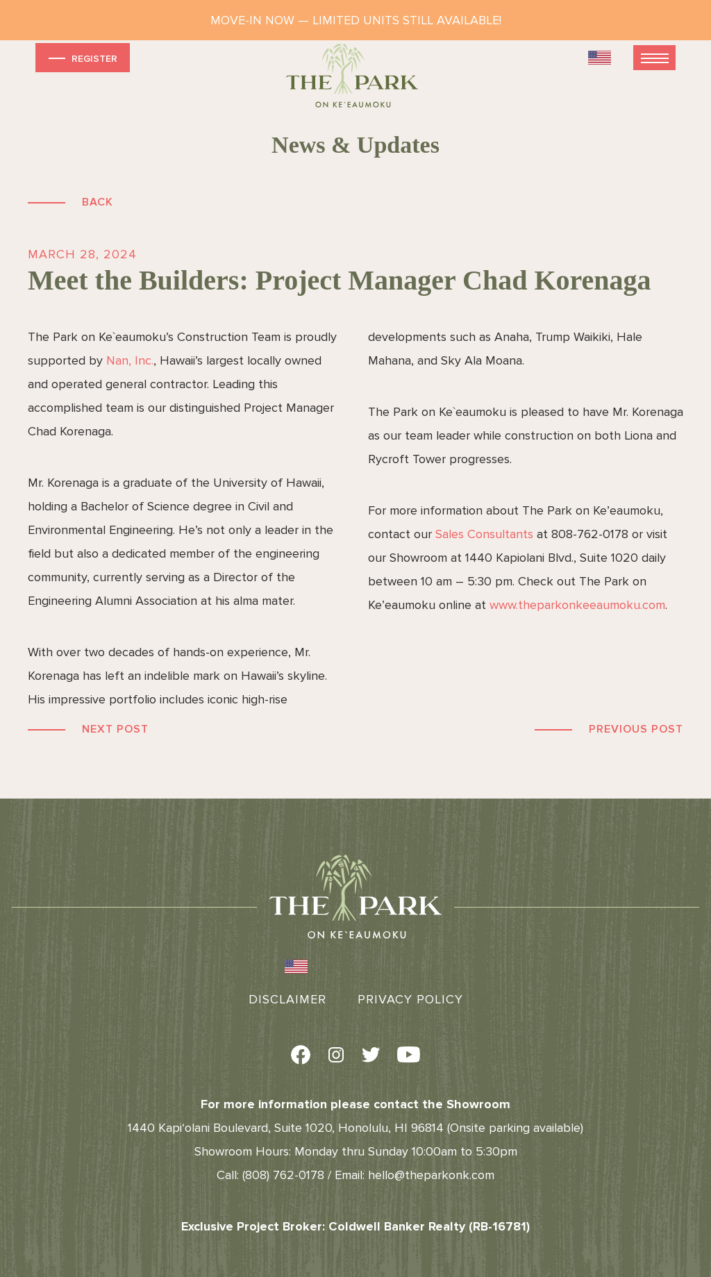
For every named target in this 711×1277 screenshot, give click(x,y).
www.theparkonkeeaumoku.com (577, 604)
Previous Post (636, 729)
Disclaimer (287, 999)
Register (81, 58)
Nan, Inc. (129, 360)
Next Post (115, 729)
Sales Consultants (484, 534)
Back (97, 202)
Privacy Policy (410, 999)
